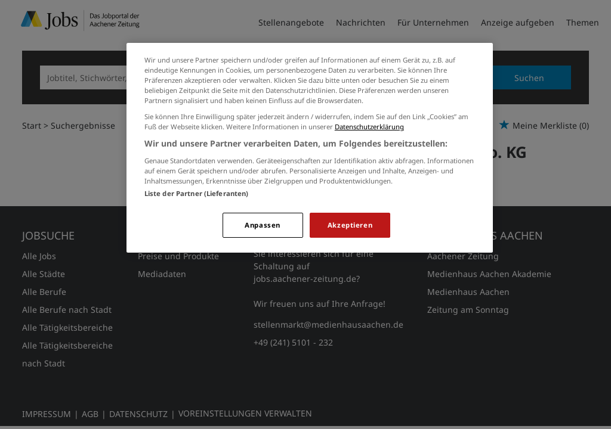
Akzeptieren (350, 224)
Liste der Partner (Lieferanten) (196, 193)
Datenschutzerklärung (369, 126)
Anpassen (262, 224)
